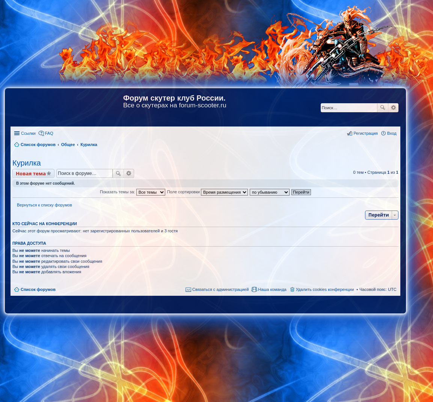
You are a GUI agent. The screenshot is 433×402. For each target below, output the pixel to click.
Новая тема (31, 173)
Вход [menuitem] (392, 133)
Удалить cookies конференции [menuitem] (325, 289)
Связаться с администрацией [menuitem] (220, 289)
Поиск (382, 107)
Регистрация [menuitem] (365, 133)
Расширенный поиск (393, 107)
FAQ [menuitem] (49, 133)
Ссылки (28, 133)
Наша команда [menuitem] (272, 289)
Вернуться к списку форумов (44, 205)
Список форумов (38, 289)
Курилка (26, 163)
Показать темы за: (132, 192)
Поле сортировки (207, 192)
